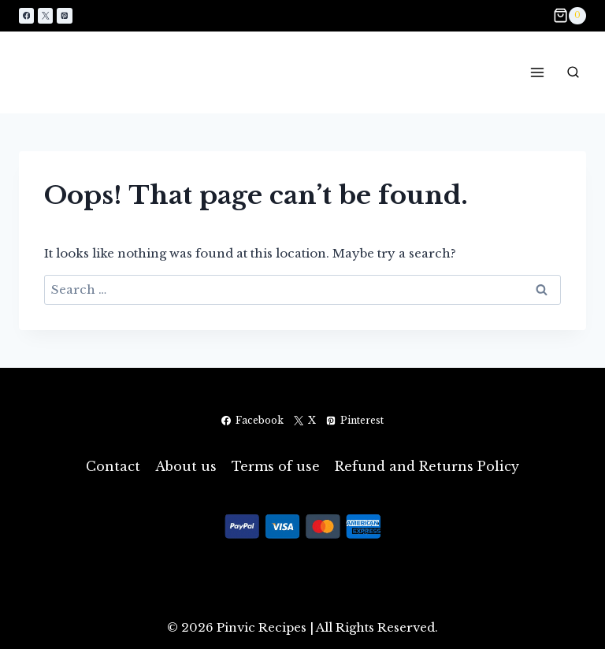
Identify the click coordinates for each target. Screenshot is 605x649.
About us (186, 466)
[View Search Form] (572, 72)
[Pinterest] (64, 15)
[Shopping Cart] (569, 15)
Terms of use (276, 466)
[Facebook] (26, 15)
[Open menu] (536, 72)
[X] (45, 15)
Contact (113, 466)
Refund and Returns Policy (427, 466)
